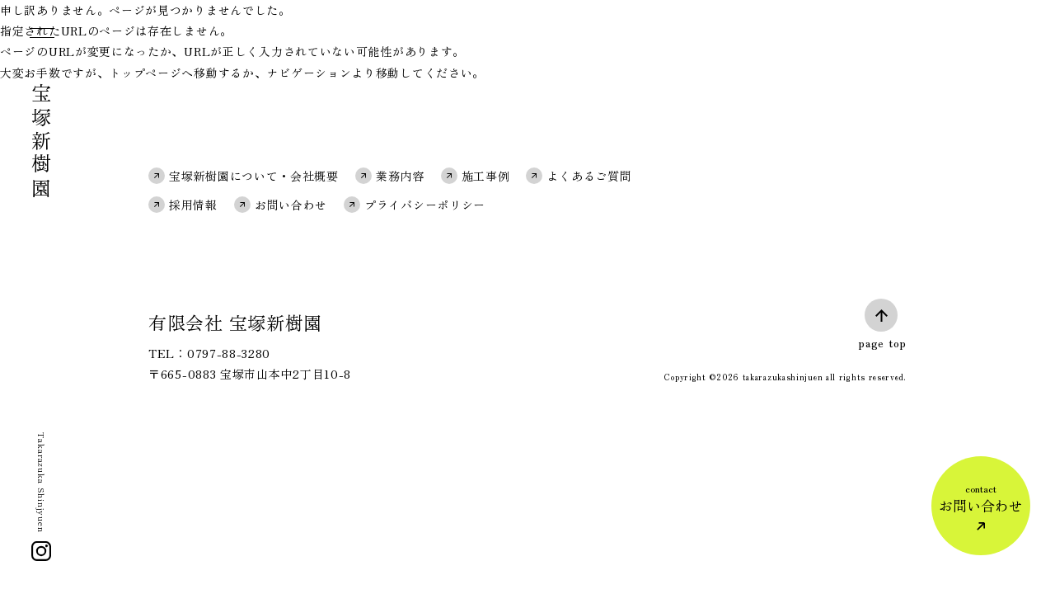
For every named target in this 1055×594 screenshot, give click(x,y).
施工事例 (486, 175)
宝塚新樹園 (41, 141)
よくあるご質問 (588, 175)
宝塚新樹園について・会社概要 (254, 175)
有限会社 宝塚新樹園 (235, 322)
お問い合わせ (291, 204)
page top (882, 342)
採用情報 (193, 204)
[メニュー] (40, 36)
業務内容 (400, 175)
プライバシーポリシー (424, 204)
